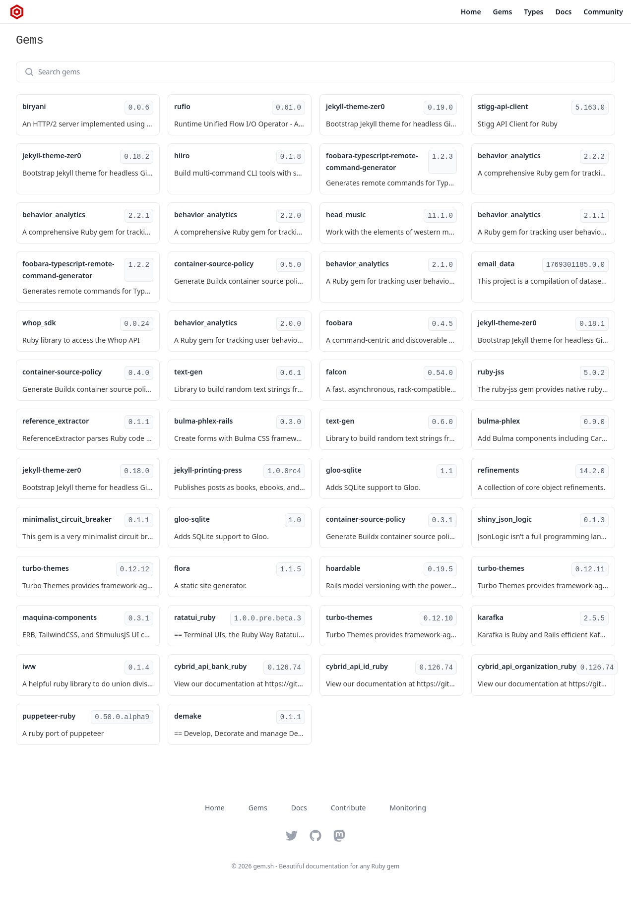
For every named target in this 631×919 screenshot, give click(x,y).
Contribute (348, 807)
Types (533, 11)
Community (603, 11)
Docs (564, 11)
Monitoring (407, 807)
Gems (502, 11)
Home (471, 11)
